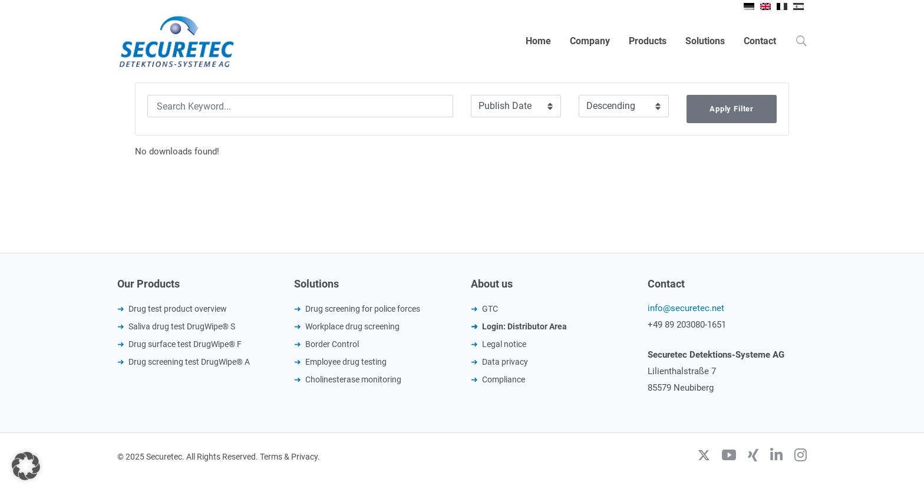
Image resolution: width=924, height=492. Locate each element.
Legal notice (504, 344)
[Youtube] (729, 456)
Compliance (503, 379)
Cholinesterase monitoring (353, 379)
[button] (26, 466)
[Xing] (753, 456)
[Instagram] (800, 456)
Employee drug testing (346, 361)
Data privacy (505, 361)
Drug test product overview (177, 308)
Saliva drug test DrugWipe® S (181, 326)
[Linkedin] (776, 456)
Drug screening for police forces (362, 308)
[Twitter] (704, 456)
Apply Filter (732, 108)
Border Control (332, 344)
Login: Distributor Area (524, 326)
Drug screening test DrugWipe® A (189, 361)
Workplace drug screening (352, 326)
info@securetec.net (686, 308)
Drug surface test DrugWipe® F (185, 344)
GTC (490, 308)
